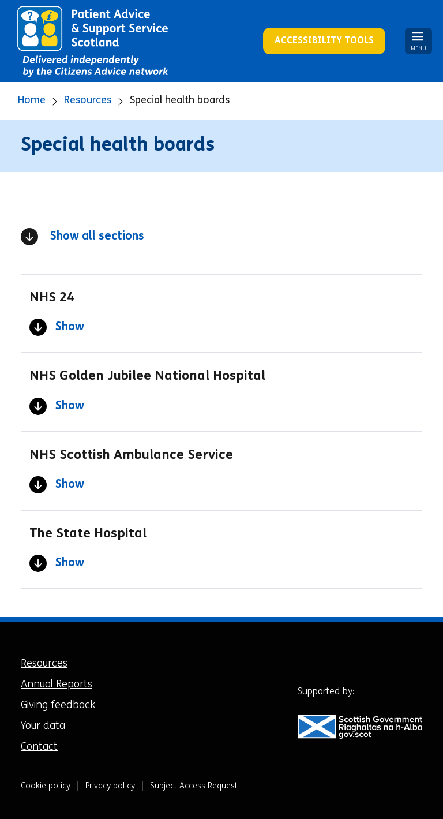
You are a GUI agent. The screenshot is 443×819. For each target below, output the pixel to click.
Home (32, 100)
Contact (39, 747)
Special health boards (180, 100)
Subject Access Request (194, 786)
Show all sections (82, 236)
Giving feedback (58, 705)
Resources (87, 100)
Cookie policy (45, 786)
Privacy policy (110, 786)
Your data (43, 726)
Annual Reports (56, 684)
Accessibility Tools (324, 41)
